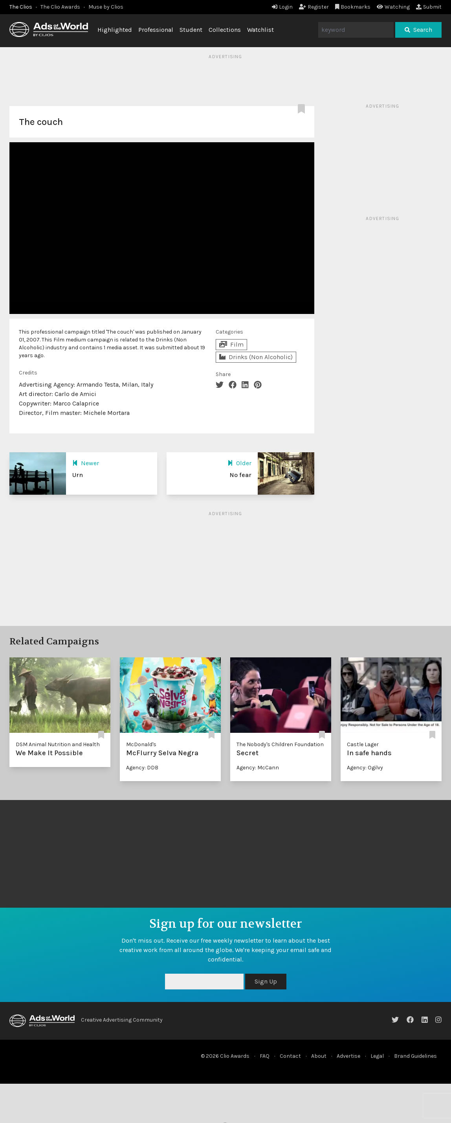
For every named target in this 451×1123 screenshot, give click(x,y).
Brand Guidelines (415, 1056)
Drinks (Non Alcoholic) (256, 357)
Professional (155, 29)
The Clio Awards (60, 7)
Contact (290, 1056)
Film (231, 344)
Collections (225, 29)
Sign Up (266, 981)
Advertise (348, 1056)
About (318, 1056)
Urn (77, 475)
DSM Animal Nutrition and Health (58, 744)
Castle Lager (363, 744)
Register (314, 7)
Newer (85, 463)
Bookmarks (353, 7)
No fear (240, 475)
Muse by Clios (105, 7)
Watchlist (260, 29)
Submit (429, 7)
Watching (393, 7)
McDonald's (141, 744)
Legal (377, 1056)
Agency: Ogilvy (365, 767)
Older (239, 463)
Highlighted (114, 29)
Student (191, 29)
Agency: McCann (257, 767)
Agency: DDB (142, 767)
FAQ (265, 1056)
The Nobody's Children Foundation (280, 744)
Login (282, 7)
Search (418, 29)
